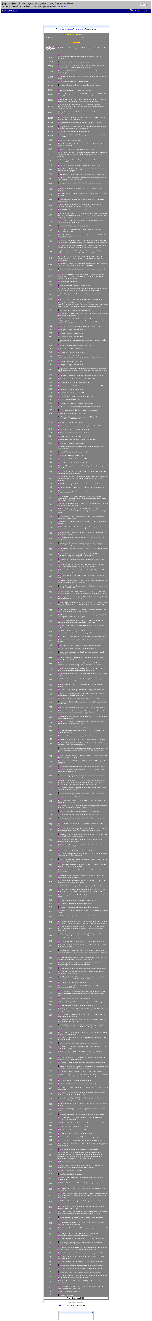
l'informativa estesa (60, 7)
